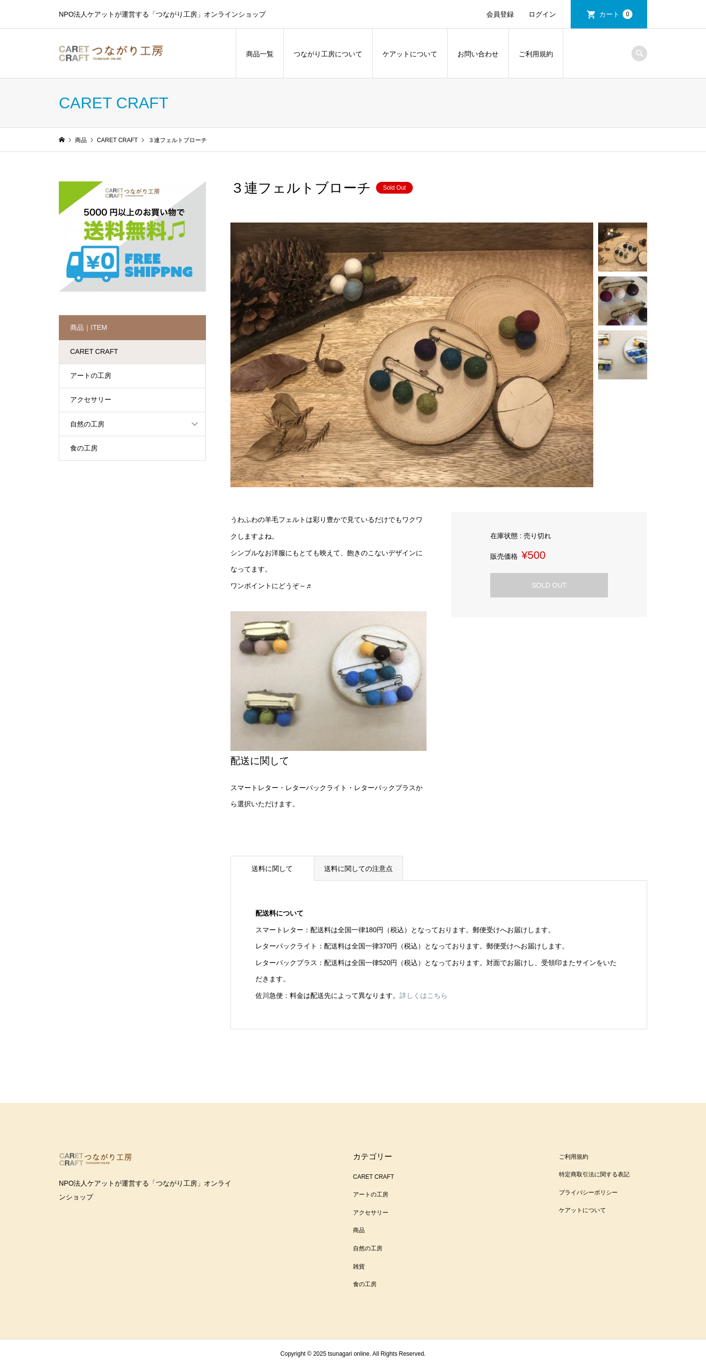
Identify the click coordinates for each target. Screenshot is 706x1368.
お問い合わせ (478, 54)
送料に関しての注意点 (358, 868)
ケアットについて (409, 54)
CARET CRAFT (94, 351)
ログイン (542, 14)
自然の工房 (87, 424)
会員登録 (500, 14)
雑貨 (359, 1266)
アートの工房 (90, 375)
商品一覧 (260, 54)
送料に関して (272, 868)
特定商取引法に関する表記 (594, 1174)
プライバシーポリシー (588, 1192)
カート (615, 14)
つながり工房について (328, 54)
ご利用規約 (536, 54)
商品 (359, 1230)
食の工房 (84, 448)
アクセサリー (90, 399)
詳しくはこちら (424, 995)
